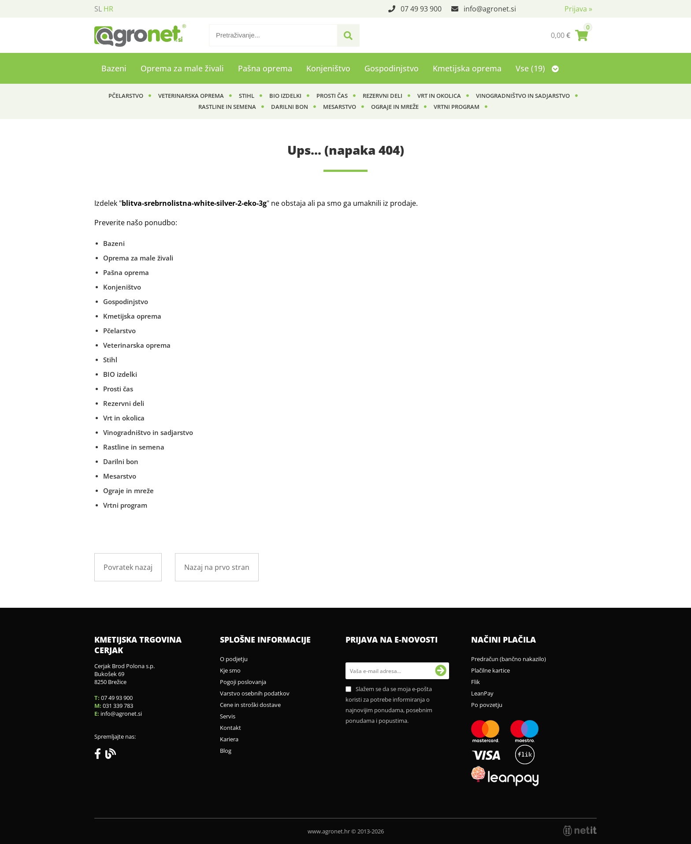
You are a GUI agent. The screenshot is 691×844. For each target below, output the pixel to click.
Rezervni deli (382, 96)
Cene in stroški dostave (250, 705)
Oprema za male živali (182, 68)
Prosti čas (332, 96)
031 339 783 (118, 706)
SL (98, 9)
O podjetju (234, 659)
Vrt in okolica (439, 96)
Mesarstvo (339, 107)
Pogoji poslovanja (243, 682)
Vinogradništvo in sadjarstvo (523, 96)
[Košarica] (569, 35)
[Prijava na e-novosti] (440, 670)
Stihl (246, 96)
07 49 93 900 (421, 9)
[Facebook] (99, 755)
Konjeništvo (328, 68)
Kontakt (230, 728)
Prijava (578, 9)
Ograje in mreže (395, 107)
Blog (225, 751)
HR (108, 9)
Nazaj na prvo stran (216, 567)
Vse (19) (537, 68)
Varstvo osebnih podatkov (255, 693)
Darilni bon (289, 107)
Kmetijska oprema (467, 68)
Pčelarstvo (125, 96)
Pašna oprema (265, 68)
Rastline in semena (227, 107)
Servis (227, 716)
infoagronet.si (490, 9)
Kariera (229, 739)
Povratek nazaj (128, 567)
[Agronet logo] (140, 35)
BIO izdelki (285, 96)
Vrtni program (456, 107)
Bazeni (113, 68)
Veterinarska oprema (191, 96)
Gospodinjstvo (391, 68)
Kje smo (230, 670)
